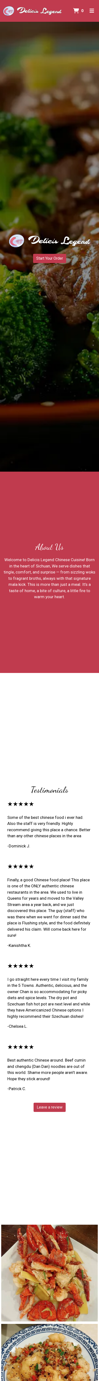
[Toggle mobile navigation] (92, 11)
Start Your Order (49, 258)
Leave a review (50, 1107)
